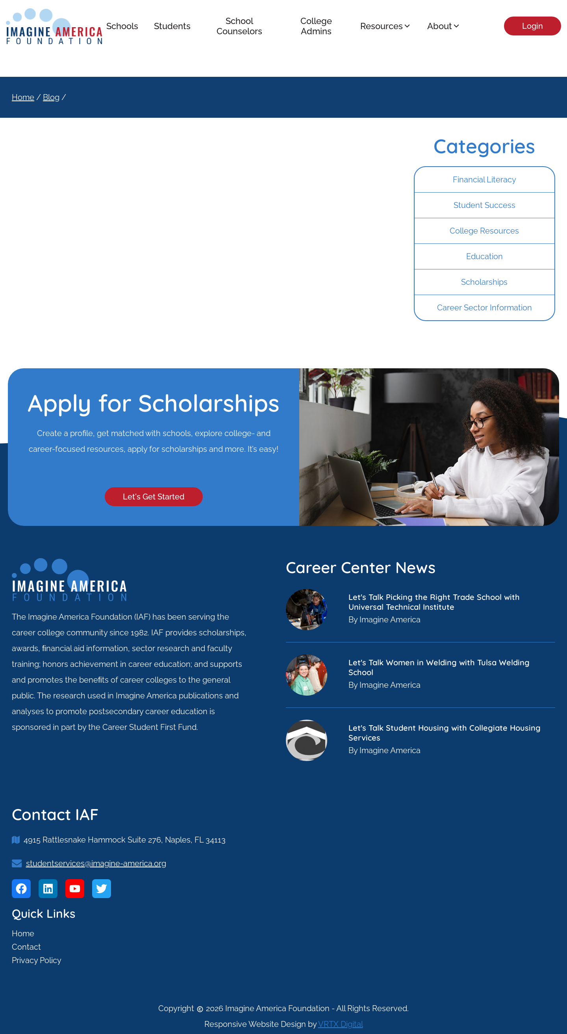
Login (532, 26)
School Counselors (239, 26)
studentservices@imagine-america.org (96, 863)
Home (23, 97)
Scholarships (484, 282)
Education (484, 256)
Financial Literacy (484, 179)
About (444, 26)
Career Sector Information (484, 307)
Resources (385, 26)
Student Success (484, 205)
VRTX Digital (340, 1024)
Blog (51, 97)
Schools (122, 26)
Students (172, 26)
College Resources (484, 231)
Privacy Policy (36, 960)
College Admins (316, 26)
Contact (26, 947)
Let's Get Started (154, 496)
